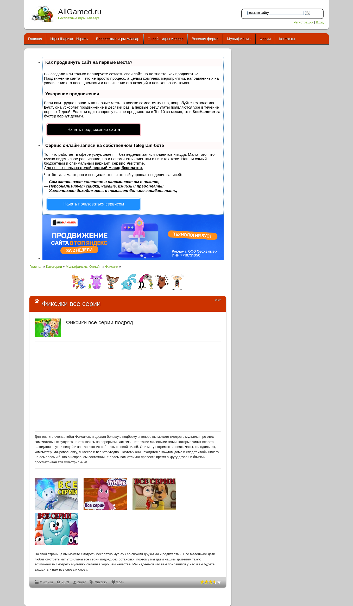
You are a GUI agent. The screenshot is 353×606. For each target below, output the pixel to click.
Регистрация (303, 22)
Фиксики (111, 266)
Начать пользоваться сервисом (94, 204)
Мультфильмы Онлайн (83, 266)
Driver (81, 582)
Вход (320, 22)
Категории (54, 266)
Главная (35, 266)
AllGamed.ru (80, 11)
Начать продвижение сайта (93, 129)
